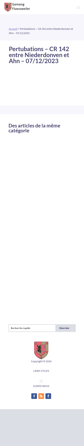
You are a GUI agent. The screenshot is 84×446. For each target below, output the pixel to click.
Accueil (13, 28)
